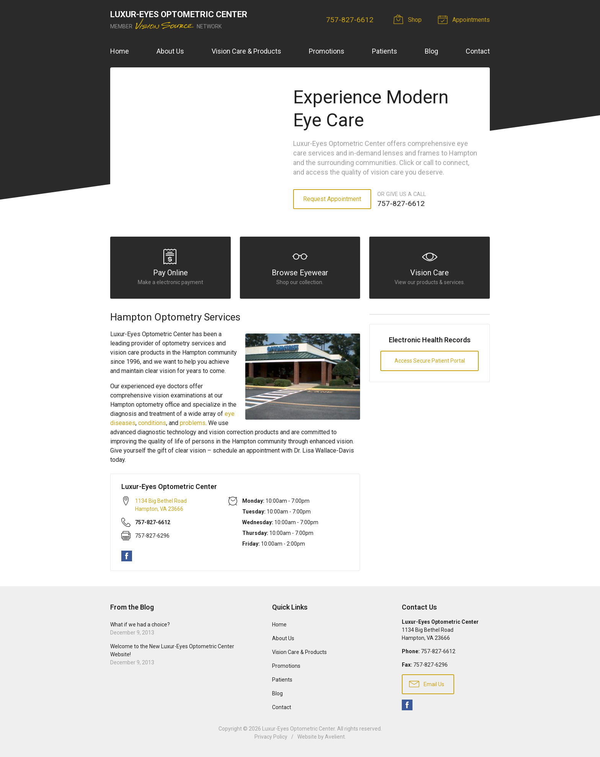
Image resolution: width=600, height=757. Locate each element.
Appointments (465, 19)
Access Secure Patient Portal (430, 361)
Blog (431, 51)
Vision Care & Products (246, 51)
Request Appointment (332, 199)
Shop (409, 19)
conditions (152, 423)
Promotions (326, 51)
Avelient (335, 737)
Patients (384, 51)
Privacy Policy (270, 737)
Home (119, 51)
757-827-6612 (349, 19)
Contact (478, 51)
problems (192, 423)
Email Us (426, 683)
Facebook (126, 556)
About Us (170, 51)
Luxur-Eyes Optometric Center (298, 729)
